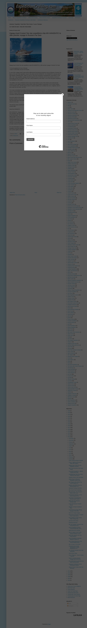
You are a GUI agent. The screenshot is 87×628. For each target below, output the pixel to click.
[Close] (62, 94)
